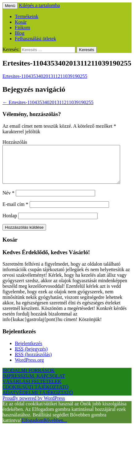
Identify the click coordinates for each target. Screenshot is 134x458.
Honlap (9, 223)
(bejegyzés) (31, 356)
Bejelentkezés (28, 350)
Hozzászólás (14, 142)
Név (8, 200)
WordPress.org (29, 367)
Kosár (21, 22)
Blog (19, 33)
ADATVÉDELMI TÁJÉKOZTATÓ (37, 400)
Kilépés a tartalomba (39, 5)
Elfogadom (32, 427)
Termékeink (26, 16)
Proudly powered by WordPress (33, 405)
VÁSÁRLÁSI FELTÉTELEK (31, 389)
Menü (10, 5)
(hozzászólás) (33, 361)
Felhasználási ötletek (35, 38)
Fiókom (22, 27)
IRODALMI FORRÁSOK (28, 377)
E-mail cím (15, 211)
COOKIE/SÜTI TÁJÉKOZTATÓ (35, 394)
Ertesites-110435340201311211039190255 (44, 76)
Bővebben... (55, 427)
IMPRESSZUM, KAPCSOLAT (33, 383)
